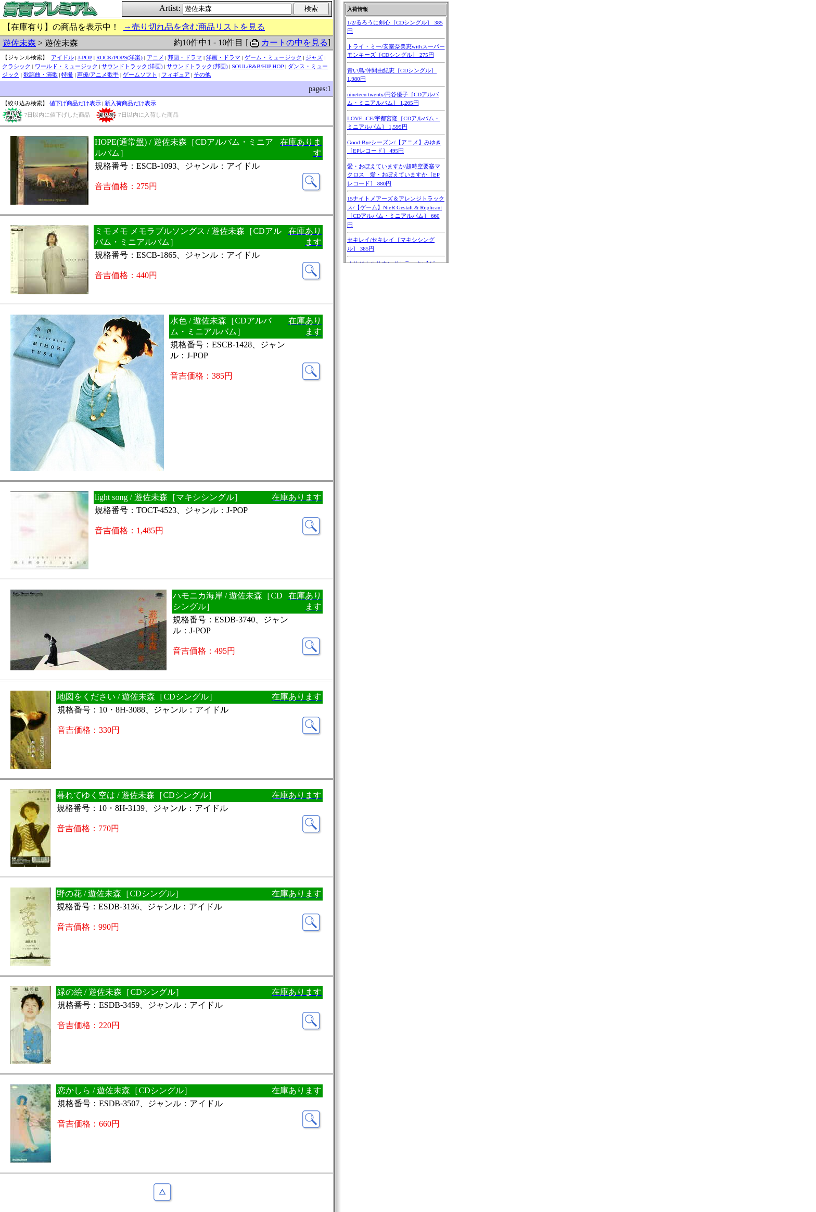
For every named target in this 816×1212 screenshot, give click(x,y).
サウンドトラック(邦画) (197, 66)
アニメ (155, 57)
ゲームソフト (140, 74)
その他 (202, 74)
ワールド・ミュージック (66, 66)
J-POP (85, 57)
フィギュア (175, 74)
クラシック (16, 66)
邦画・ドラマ (185, 57)
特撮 (67, 74)
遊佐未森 (19, 43)
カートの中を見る (294, 42)
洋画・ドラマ (223, 57)
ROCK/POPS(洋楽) (119, 57)
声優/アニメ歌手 (98, 74)
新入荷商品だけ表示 (130, 103)
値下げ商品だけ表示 (75, 103)
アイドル (62, 57)
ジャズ (314, 57)
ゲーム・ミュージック (273, 57)
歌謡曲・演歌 (40, 74)
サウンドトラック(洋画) (131, 66)
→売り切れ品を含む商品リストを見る (194, 26)
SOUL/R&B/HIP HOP (258, 66)
